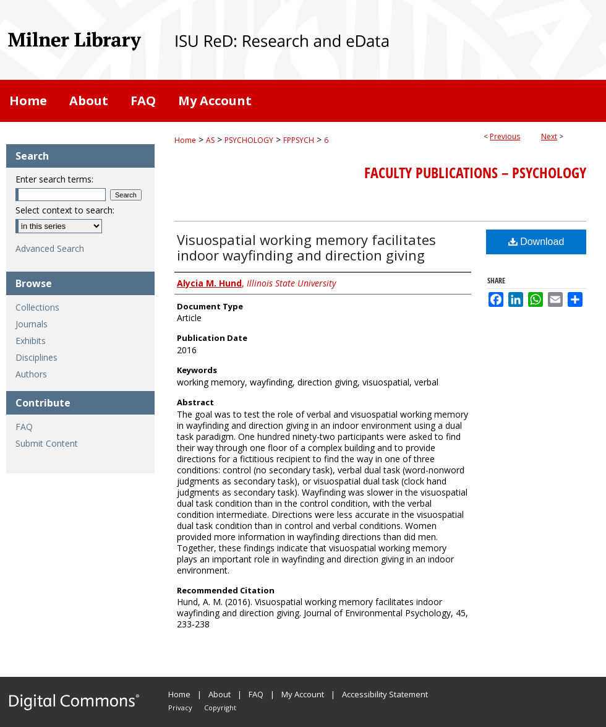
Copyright (220, 707)
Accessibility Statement (385, 694)
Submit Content (46, 443)
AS (210, 140)
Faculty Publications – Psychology (475, 173)
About (219, 694)
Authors (31, 374)
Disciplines (36, 357)
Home (185, 140)
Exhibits (30, 340)
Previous (505, 136)
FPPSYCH (298, 140)
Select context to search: (64, 210)
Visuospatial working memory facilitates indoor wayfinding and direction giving (306, 247)
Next (549, 136)
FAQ (24, 426)
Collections (37, 307)
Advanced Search (49, 248)
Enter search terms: (54, 179)
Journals (31, 324)
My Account (302, 694)
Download (536, 241)
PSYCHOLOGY (248, 140)
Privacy (180, 707)
